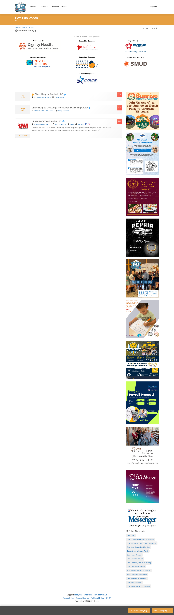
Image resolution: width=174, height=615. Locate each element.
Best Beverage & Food (134, 543)
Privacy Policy (68, 598)
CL (23, 96)
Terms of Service (82, 598)
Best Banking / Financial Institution (138, 586)
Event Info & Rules (59, 7)
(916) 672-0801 (59, 97)
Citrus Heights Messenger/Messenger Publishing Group (61, 107)
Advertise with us (100, 595)
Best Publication (28, 27)
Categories (44, 7)
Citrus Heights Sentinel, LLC (49, 94)
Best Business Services (135, 559)
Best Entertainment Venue (136, 567)
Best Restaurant (150, 543)
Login (153, 7)
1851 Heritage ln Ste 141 (42, 124)
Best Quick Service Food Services (138, 547)
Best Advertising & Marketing (136, 578)
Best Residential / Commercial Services (140, 539)
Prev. (145, 28)
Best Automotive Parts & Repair (137, 551)
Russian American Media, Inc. (48, 121)
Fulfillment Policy (97, 598)
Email (72, 124)
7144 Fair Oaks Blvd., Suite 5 (44, 111)
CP (23, 110)
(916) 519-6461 (60, 124)
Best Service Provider (134, 582)
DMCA (108, 598)
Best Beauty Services (134, 555)
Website (81, 124)
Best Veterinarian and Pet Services (138, 570)
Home (17, 27)
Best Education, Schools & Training (139, 563)
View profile (23, 136)
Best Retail (130, 535)
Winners (33, 7)
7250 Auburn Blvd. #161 (42, 97)
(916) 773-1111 (63, 111)
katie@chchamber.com (83, 595)
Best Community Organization (137, 574)
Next (154, 28)
